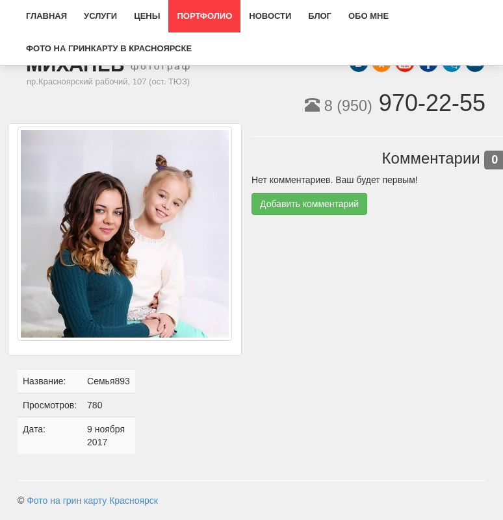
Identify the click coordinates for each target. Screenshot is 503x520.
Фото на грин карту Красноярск (92, 500)
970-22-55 (395, 103)
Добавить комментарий (309, 204)
